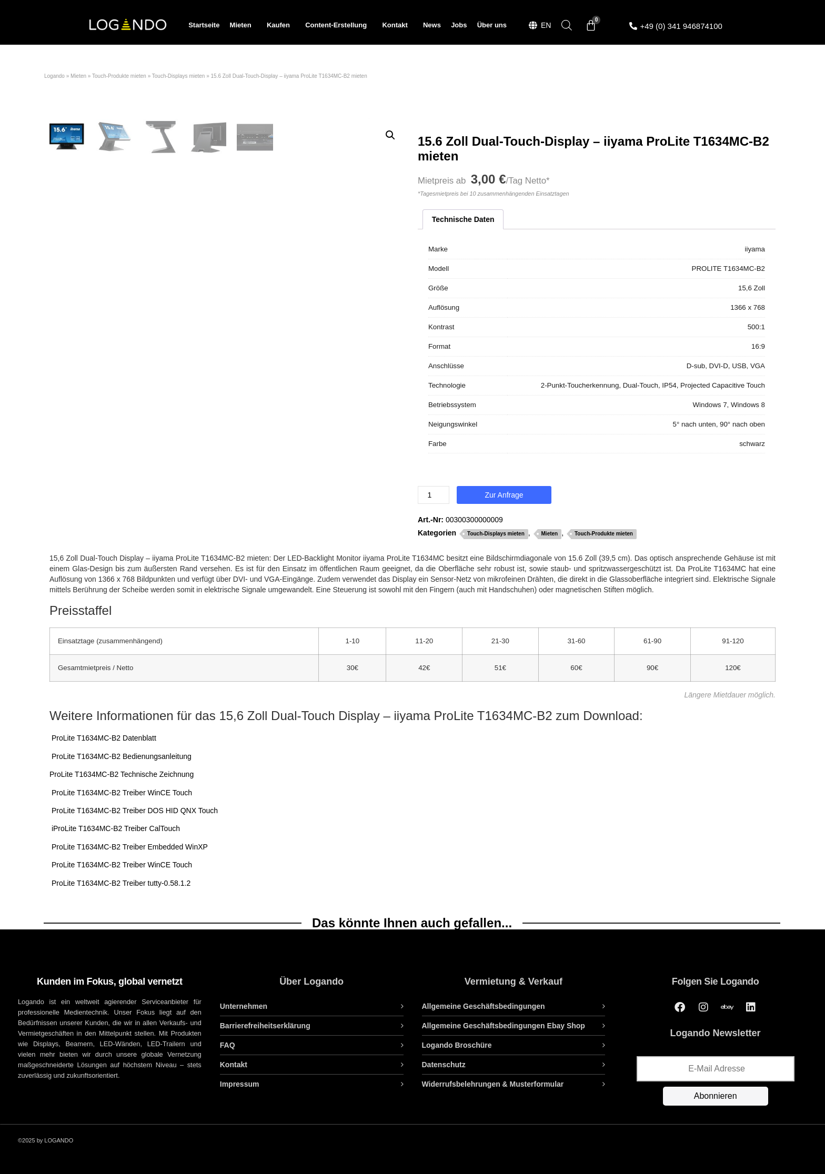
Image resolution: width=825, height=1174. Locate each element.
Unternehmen (243, 1006)
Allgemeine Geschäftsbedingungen (483, 1006)
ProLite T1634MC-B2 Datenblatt (102, 738)
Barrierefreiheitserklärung (265, 1025)
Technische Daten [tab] (463, 219)
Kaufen (281, 25)
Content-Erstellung (338, 25)
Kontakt (397, 25)
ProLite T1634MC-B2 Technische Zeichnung (121, 774)
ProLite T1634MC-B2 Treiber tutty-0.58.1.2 (119, 883)
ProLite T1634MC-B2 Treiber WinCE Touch (120, 792)
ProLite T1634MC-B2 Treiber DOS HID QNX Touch (133, 810)
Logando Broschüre (457, 1045)
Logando (54, 76)
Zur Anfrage (504, 495)
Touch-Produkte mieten (119, 76)
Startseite (203, 25)
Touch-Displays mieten (178, 76)
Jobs (459, 25)
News (432, 25)
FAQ (227, 1045)
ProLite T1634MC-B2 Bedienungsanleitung (120, 756)
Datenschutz (444, 1064)
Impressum (239, 1084)
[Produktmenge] (433, 495)
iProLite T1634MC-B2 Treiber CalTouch (114, 828)
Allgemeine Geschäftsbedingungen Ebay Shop (503, 1025)
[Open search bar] (566, 25)
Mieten (243, 25)
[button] (390, 135)
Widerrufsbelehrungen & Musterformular (493, 1084)
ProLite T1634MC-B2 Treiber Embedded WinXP (128, 847)
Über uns (492, 25)
